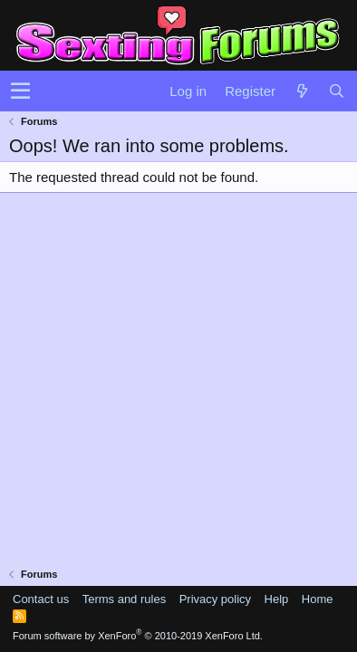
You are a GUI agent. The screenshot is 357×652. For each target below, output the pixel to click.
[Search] (336, 91)
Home (317, 599)
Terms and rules (124, 599)
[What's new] (302, 91)
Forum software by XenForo (138, 635)
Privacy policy (215, 599)
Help (277, 599)
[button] (20, 91)
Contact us (41, 599)
